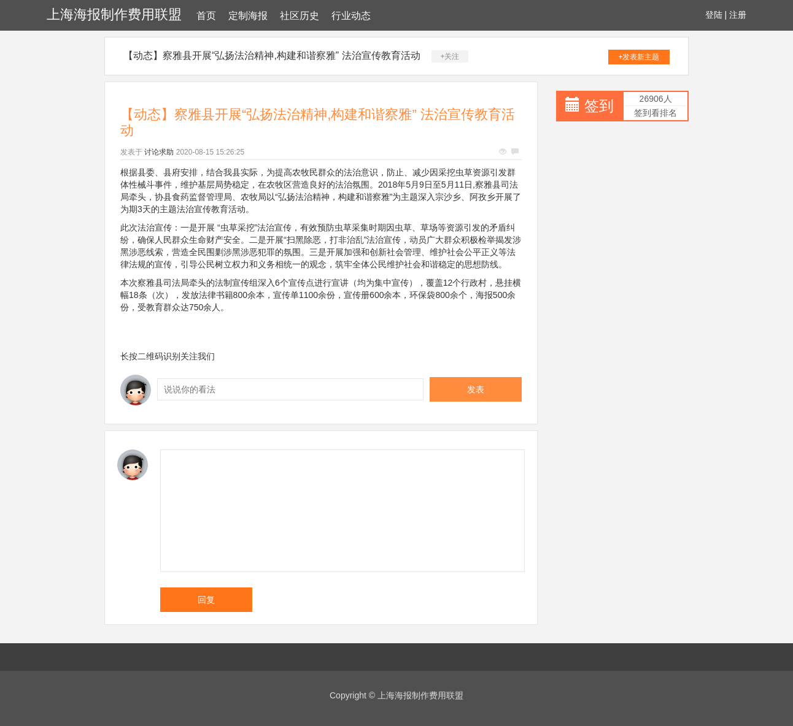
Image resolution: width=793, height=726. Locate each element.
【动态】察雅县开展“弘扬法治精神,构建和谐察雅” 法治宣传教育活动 (271, 55)
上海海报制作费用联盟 (114, 14)
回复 (206, 600)
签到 (599, 105)
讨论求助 (159, 152)
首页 (206, 15)
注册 (737, 15)
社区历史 (299, 15)
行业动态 (351, 15)
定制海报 (248, 15)
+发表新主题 (638, 57)
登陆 (713, 15)
